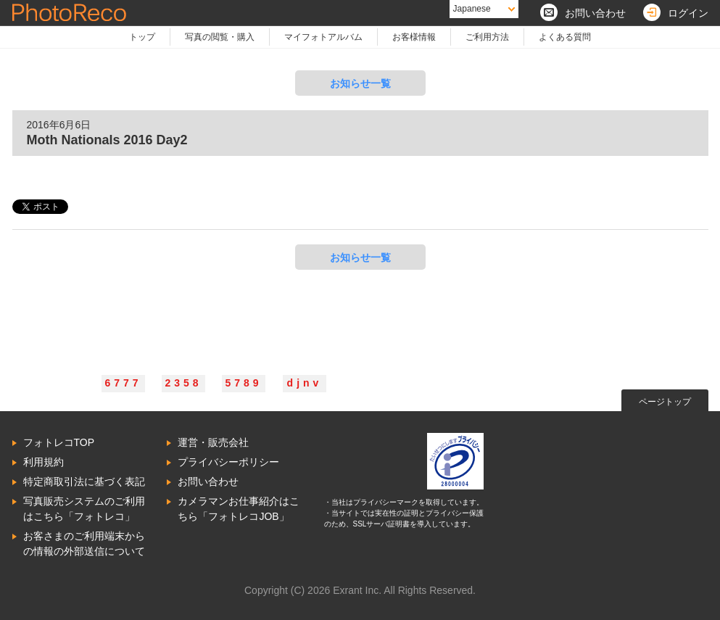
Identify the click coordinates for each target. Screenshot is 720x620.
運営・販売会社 (213, 442)
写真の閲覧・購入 (220, 37)
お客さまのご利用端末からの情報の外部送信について (84, 543)
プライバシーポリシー (228, 462)
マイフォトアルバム (323, 37)
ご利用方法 (487, 37)
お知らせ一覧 (360, 83)
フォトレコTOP (59, 442)
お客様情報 (414, 37)
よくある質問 (565, 37)
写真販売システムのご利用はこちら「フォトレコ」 (84, 508)
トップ (142, 37)
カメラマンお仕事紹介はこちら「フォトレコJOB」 (238, 508)
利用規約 (43, 462)
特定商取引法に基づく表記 (84, 481)
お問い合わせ (208, 481)
